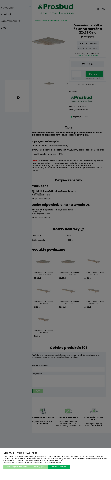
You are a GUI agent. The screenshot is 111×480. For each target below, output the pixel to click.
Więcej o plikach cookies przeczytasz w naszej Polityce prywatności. (32, 462)
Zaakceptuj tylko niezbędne (16, 467)
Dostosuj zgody (39, 467)
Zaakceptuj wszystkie (59, 467)
